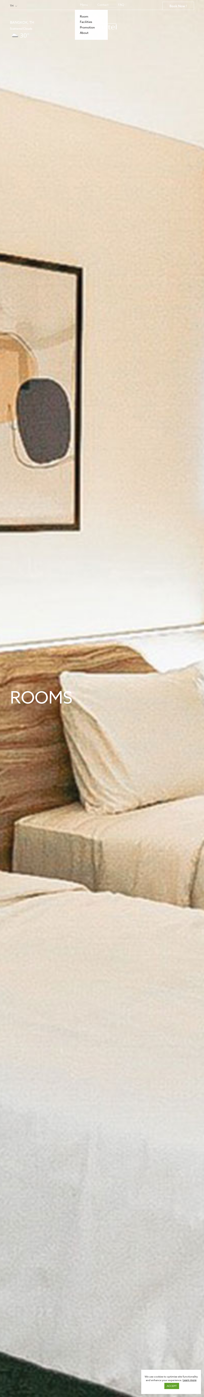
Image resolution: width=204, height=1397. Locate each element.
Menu (84, 5)
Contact (103, 5)
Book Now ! (178, 6)
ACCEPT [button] (172, 1386)
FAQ (121, 5)
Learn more (189, 1380)
